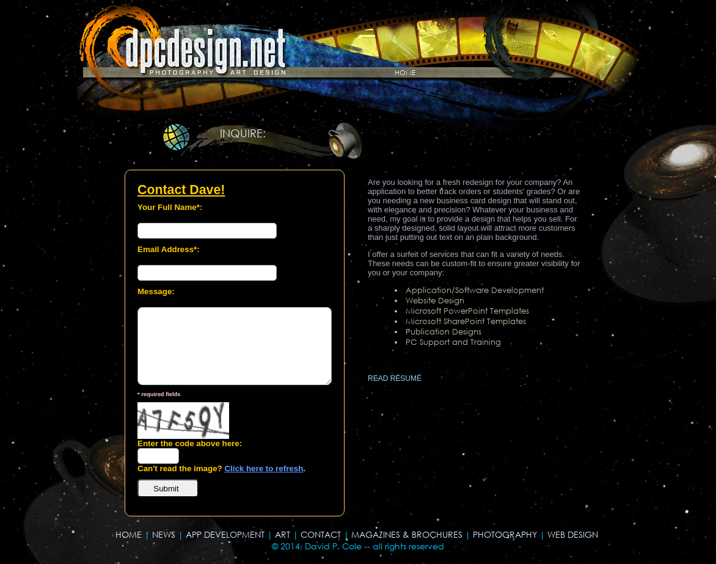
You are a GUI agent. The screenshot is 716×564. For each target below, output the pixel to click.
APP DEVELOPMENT (225, 534)
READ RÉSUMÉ (395, 378)
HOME (128, 534)
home (405, 71)
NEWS (163, 534)
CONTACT (321, 534)
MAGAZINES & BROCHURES (406, 534)
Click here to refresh (263, 468)
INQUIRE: (243, 133)
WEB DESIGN (572, 534)
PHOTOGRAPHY (505, 534)
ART (282, 534)
